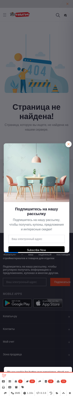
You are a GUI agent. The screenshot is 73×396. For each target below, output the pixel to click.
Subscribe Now (36, 250)
